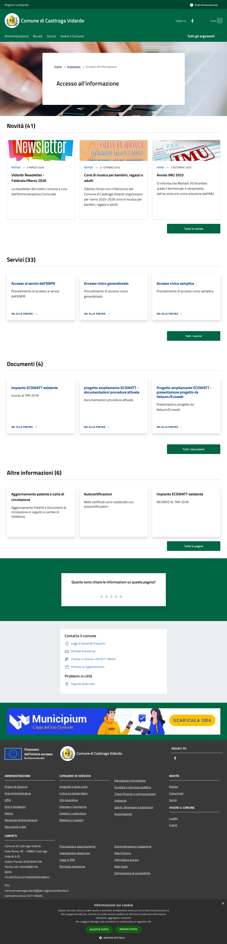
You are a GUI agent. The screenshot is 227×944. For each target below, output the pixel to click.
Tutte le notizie (193, 228)
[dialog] (113, 922)
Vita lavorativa (68, 800)
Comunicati (176, 793)
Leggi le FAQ (67, 860)
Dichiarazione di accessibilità (132, 873)
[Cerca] (218, 20)
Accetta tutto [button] (99, 929)
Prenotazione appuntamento (77, 846)
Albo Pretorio (122, 853)
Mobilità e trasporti (71, 820)
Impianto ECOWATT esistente (180, 494)
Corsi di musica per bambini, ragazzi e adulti (113, 177)
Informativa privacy (126, 860)
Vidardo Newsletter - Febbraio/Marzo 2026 (28, 177)
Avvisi (160, 167)
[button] (113, 938)
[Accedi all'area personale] (204, 5)
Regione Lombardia (17, 5)
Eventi (173, 825)
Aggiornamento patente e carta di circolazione (37, 496)
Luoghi (173, 818)
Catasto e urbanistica (72, 813)
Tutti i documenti (193, 449)
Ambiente (120, 800)
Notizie (16, 167)
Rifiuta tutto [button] (128, 929)
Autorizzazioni (123, 814)
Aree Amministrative (18, 793)
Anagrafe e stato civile (73, 786)
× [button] (222, 903)
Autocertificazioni (98, 494)
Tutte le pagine (193, 546)
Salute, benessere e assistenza (133, 807)
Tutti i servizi (193, 336)
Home (58, 66)
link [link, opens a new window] (149, 921)
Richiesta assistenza (72, 866)
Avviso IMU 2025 (170, 175)
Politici (9, 813)
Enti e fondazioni (15, 806)
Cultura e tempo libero (73, 793)
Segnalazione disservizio (74, 853)
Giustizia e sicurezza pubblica (132, 787)
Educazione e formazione (130, 780)
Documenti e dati (15, 826)
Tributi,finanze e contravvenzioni (135, 794)
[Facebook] (185, 20)
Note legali (121, 866)
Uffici (8, 800)
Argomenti (73, 66)
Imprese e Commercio (73, 806)
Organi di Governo (16, 786)
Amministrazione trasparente (132, 846)
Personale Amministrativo (21, 820)
